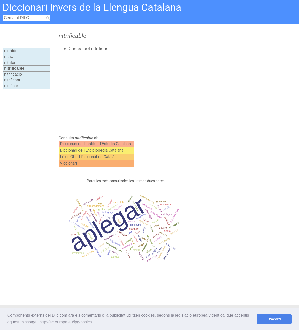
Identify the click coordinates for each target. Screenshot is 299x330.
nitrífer (9, 62)
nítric (8, 56)
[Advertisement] (142, 93)
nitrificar (11, 86)
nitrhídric (11, 51)
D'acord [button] (274, 319)
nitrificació (13, 74)
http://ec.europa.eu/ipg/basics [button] (65, 322)
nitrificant (12, 80)
